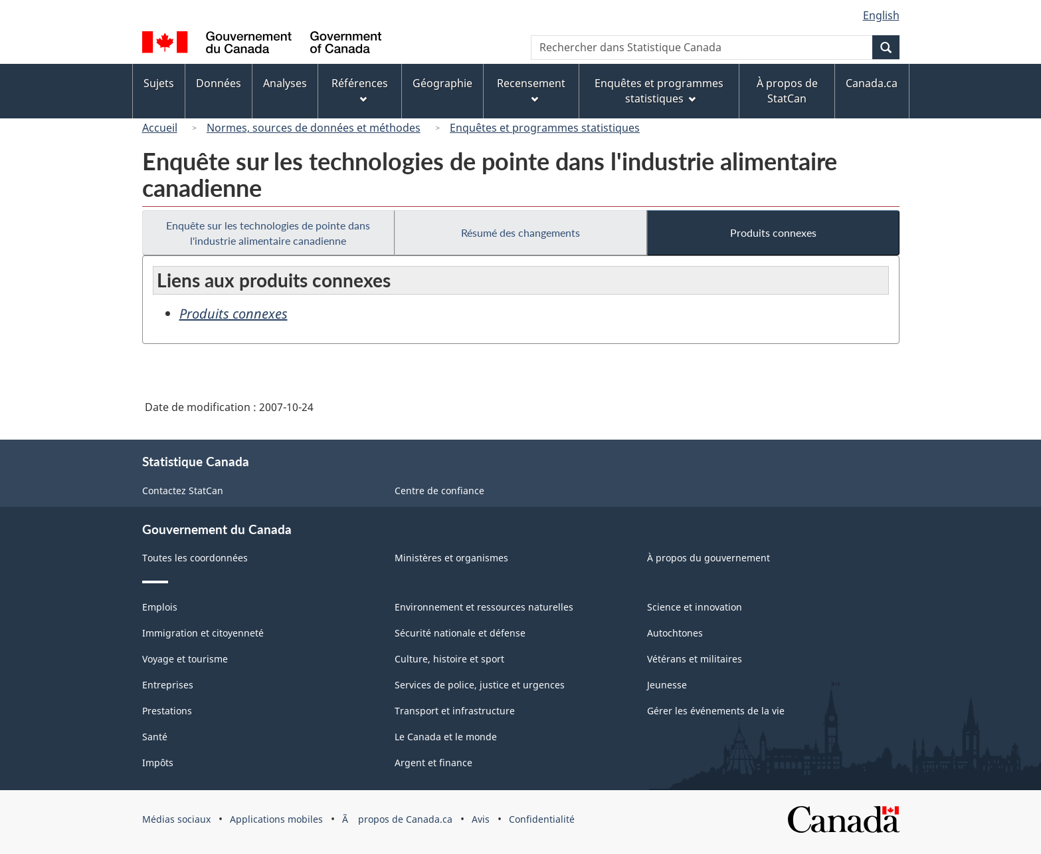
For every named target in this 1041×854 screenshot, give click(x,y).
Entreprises (167, 684)
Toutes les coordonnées (195, 557)
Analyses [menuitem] (285, 83)
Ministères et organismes (451, 557)
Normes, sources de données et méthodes (314, 127)
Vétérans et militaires (694, 658)
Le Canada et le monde (446, 736)
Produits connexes (773, 232)
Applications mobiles (276, 819)
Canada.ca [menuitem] (872, 83)
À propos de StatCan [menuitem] (787, 91)
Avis (481, 819)
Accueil (159, 127)
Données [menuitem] (218, 83)
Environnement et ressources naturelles (484, 607)
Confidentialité (542, 819)
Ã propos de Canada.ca (397, 819)
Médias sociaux (176, 819)
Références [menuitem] (359, 89)
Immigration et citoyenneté (203, 633)
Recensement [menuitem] (531, 89)
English (881, 15)
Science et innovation (694, 607)
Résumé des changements (520, 232)
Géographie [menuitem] (442, 83)
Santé (154, 736)
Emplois (159, 607)
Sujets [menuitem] (158, 83)
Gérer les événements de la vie (716, 710)
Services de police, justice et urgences (480, 684)
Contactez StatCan (182, 490)
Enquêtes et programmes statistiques (545, 127)
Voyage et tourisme (185, 658)
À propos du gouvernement (708, 557)
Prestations (167, 710)
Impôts (157, 762)
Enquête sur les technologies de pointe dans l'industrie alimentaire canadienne (268, 233)
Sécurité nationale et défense (460, 633)
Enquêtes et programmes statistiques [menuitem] (659, 91)
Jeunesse (667, 684)
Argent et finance (433, 762)
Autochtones (675, 633)
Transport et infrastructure (455, 710)
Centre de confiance (439, 490)
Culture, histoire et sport (449, 658)
